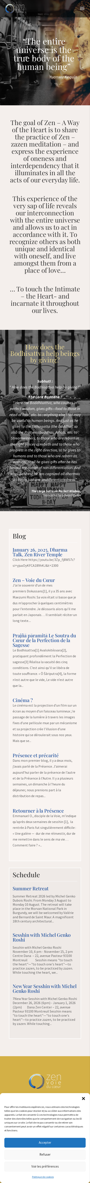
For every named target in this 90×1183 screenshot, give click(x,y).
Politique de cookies (43, 1176)
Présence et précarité (36, 755)
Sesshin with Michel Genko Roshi (42, 937)
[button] (83, 1098)
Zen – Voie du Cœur (34, 580)
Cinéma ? (23, 700)
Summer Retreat (31, 888)
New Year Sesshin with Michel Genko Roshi (44, 988)
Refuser (45, 1154)
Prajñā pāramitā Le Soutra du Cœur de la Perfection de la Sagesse (44, 640)
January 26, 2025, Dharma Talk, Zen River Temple (40, 552)
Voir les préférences (45, 1166)
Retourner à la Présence (38, 810)
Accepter (45, 1142)
